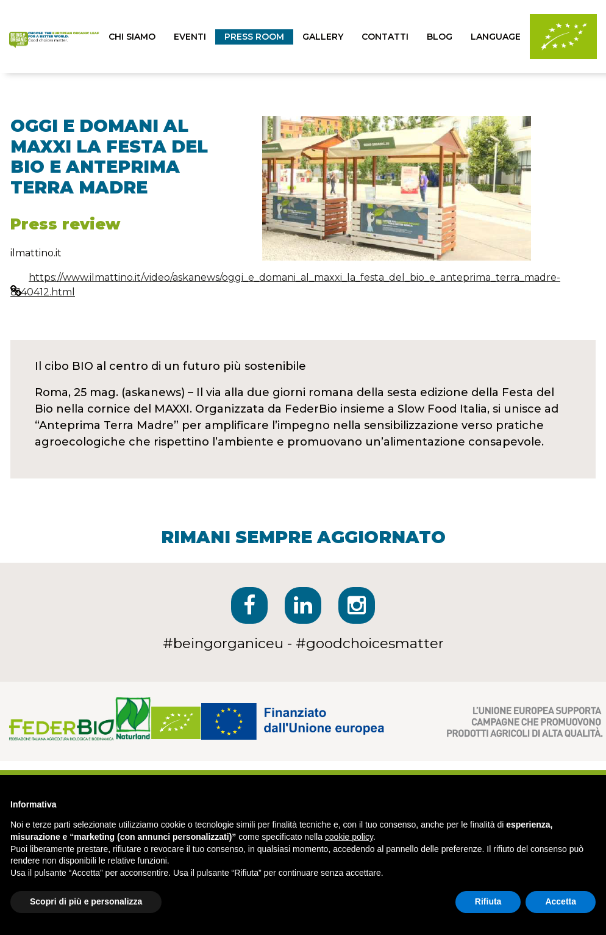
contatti (385, 36)
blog (439, 36)
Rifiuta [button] (488, 901)
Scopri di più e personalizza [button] (86, 901)
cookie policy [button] (349, 837)
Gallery (322, 36)
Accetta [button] (560, 901)
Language (496, 36)
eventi (190, 36)
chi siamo (132, 36)
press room (254, 36)
